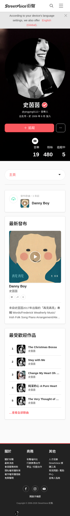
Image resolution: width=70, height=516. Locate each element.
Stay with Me (36, 360)
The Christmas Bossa (42, 347)
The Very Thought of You (44, 399)
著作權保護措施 (12, 474)
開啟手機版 (35, 496)
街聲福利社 (32, 459)
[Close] (66, 15)
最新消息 (9, 463)
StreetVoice (20, 6)
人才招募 (53, 459)
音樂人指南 (54, 478)
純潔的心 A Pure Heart (42, 386)
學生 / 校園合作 (34, 467)
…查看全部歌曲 (19, 412)
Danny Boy (40, 203)
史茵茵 (13, 291)
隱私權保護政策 (12, 470)
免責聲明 (9, 478)
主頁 (12, 175)
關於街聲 (9, 459)
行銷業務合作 (33, 463)
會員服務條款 (11, 467)
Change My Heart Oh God (45, 373)
